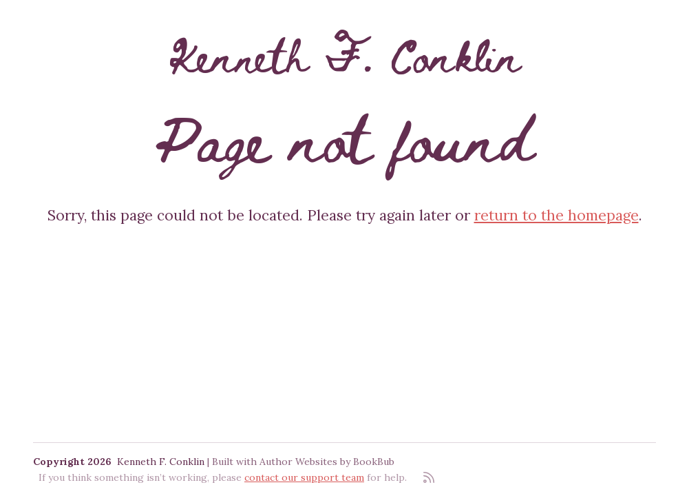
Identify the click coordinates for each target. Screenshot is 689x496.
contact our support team (304, 477)
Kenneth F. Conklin (345, 55)
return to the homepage (556, 215)
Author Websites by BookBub (326, 461)
